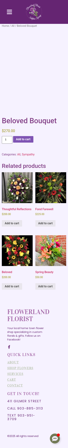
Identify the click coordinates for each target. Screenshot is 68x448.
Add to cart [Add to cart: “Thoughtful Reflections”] (12, 223)
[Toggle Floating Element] (55, 438)
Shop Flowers (20, 368)
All (13, 25)
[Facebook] (9, 347)
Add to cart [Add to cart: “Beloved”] (12, 286)
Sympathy (28, 154)
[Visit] (60, 12)
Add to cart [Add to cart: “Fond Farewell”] (45, 223)
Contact (15, 385)
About (13, 362)
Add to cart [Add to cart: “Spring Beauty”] (45, 286)
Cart (11, 379)
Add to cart (23, 139)
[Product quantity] (7, 140)
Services (15, 374)
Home (5, 25)
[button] (9, 12)
